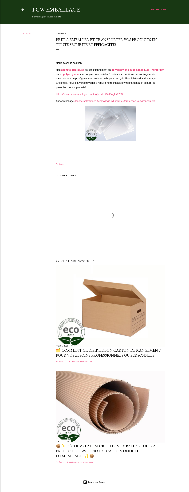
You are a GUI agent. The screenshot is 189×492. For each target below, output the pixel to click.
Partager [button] (26, 33)
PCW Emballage (56, 9)
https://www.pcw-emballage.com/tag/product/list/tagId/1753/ (89, 94)
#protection (129, 101)
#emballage (103, 101)
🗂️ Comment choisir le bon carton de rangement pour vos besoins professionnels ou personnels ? (108, 353)
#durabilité (117, 101)
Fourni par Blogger (94, 482)
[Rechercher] (159, 9)
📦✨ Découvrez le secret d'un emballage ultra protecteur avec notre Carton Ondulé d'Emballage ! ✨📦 (106, 451)
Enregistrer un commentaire (80, 361)
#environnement (146, 101)
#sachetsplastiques (85, 101)
